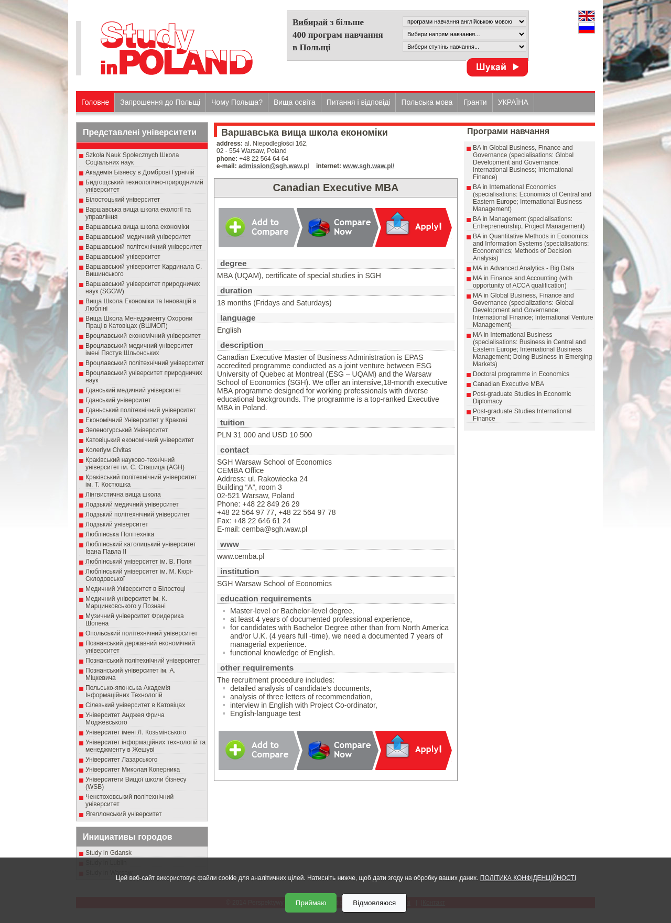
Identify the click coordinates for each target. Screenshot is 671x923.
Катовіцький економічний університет (139, 440)
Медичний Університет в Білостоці (135, 588)
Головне (95, 102)
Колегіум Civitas (108, 450)
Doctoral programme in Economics (521, 374)
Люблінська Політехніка (119, 534)
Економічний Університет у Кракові (136, 420)
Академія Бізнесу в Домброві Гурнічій (139, 172)
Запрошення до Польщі (160, 102)
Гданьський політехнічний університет (140, 410)
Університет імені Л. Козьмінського (135, 732)
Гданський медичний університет (133, 390)
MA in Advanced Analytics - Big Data (523, 268)
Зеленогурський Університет (126, 430)
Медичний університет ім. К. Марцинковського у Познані (126, 602)
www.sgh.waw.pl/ (368, 166)
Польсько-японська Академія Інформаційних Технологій (127, 691)
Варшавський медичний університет (138, 236)
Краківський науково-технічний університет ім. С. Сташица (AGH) (135, 463)
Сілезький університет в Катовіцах (135, 705)
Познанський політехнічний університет (142, 660)
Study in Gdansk (108, 852)
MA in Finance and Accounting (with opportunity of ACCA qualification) (522, 281)
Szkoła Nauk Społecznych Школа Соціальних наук (132, 158)
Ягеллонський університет (123, 814)
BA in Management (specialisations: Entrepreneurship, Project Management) (529, 222)
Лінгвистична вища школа (123, 494)
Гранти (474, 102)
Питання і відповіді (359, 102)
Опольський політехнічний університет (141, 633)
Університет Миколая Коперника (132, 769)
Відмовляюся (374, 903)
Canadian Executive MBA (508, 384)
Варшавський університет (122, 256)
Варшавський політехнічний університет (143, 246)
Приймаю (311, 903)
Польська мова (426, 102)
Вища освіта (295, 102)
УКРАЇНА (513, 102)
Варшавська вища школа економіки (137, 226)
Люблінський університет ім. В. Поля (138, 561)
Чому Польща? (237, 102)
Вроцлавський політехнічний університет (144, 363)
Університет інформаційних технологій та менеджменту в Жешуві (145, 746)
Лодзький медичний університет (132, 504)
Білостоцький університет (122, 199)
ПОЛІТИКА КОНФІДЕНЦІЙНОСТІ (528, 878)
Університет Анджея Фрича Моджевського (125, 718)
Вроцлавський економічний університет (143, 335)
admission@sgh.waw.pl (274, 166)
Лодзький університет (116, 524)
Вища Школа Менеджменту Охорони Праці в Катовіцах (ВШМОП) (138, 322)
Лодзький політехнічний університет (137, 514)
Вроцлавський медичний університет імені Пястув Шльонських (139, 349)
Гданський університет (118, 400)
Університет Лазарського (121, 759)
